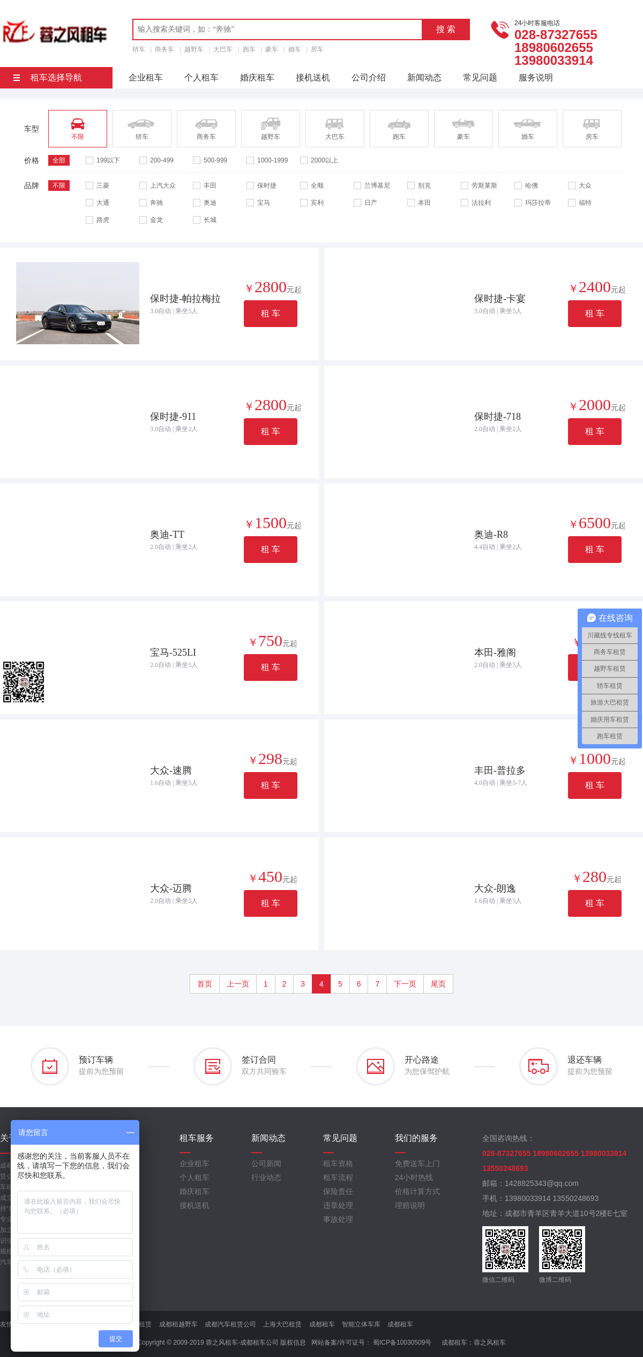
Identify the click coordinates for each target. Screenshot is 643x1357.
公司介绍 (369, 77)
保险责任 (338, 1191)
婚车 (294, 49)
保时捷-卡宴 (500, 298)
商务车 (164, 49)
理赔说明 (410, 1205)
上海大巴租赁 (282, 1324)
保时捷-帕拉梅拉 (185, 298)
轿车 (138, 49)
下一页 (405, 984)
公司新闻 (266, 1163)
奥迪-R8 (491, 534)
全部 (59, 160)
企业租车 (146, 77)
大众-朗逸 (495, 888)
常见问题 (480, 77)
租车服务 (197, 1138)
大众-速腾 (171, 770)
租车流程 (338, 1177)
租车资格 (338, 1163)
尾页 (438, 984)
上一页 (238, 984)
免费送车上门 (417, 1163)
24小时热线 (414, 1177)
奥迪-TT (167, 534)
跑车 (249, 49)
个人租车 (201, 77)
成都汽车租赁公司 (230, 1324)
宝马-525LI (173, 652)
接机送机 (313, 77)
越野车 (194, 49)
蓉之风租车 (490, 1342)
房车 (317, 49)
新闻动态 (424, 77)
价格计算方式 (417, 1191)
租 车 (270, 313)
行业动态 (266, 1177)
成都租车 (322, 1324)
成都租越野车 (178, 1324)
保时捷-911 (173, 416)
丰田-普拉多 (500, 770)
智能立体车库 (361, 1324)
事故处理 (338, 1219)
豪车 (271, 49)
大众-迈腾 (171, 888)
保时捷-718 (497, 416)
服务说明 (536, 77)
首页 (204, 984)
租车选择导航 (47, 77)
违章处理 (338, 1205)
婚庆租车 (257, 77)
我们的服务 (416, 1138)
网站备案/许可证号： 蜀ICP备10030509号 (371, 1342)
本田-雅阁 (495, 652)
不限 (59, 185)
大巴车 (223, 49)
